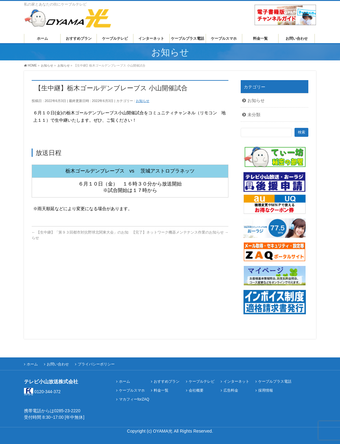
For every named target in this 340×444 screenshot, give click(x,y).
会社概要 (196, 391)
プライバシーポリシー (96, 364)
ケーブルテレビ (202, 382)
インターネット (236, 382)
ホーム (32, 364)
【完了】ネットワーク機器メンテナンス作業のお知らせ (180, 232)
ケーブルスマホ (132, 391)
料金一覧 (161, 391)
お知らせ (142, 101)
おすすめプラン (167, 382)
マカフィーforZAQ (134, 399)
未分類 (253, 114)
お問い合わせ (58, 364)
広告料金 (230, 391)
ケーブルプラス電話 (274, 382)
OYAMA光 (163, 431)
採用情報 (265, 391)
